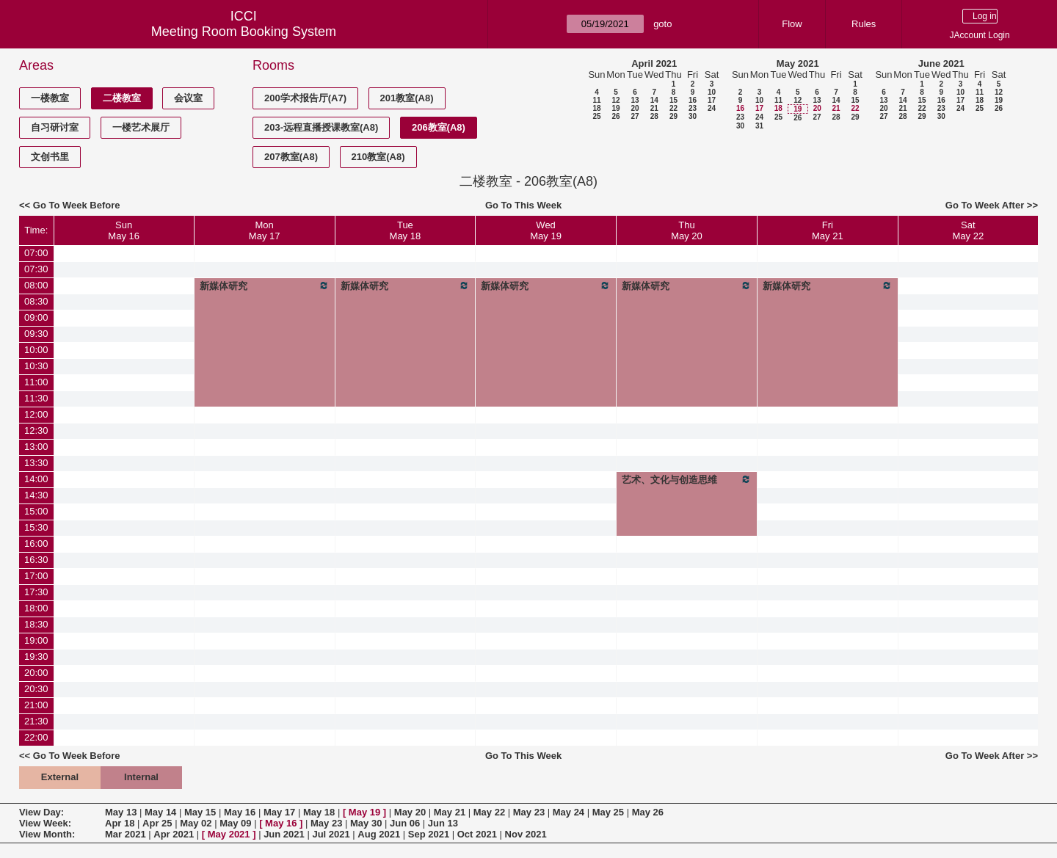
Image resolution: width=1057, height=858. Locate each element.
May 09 (235, 823)
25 (596, 116)
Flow (792, 23)
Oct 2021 (477, 834)
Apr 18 (119, 823)
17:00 (36, 575)
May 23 (529, 812)
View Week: (45, 823)
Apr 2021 (173, 834)
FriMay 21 (827, 230)
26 (615, 116)
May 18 (319, 812)
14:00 (36, 478)
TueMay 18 (405, 230)
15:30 (36, 527)
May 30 (366, 823)
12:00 (36, 414)
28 (654, 116)
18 (596, 108)
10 (712, 92)
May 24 (568, 812)
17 (712, 100)
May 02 (195, 823)
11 (596, 100)
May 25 (608, 812)
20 (635, 108)
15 (673, 100)
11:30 (36, 398)
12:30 (36, 430)
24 (712, 108)
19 (615, 108)
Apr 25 (157, 823)
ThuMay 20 (686, 230)
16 (693, 100)
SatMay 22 (968, 230)
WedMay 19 (546, 230)
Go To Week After (984, 205)
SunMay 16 (123, 230)
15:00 (36, 511)
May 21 (449, 812)
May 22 (489, 812)
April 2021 (654, 63)
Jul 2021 (330, 834)
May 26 (648, 812)
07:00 (36, 252)
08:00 (36, 285)
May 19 (364, 812)
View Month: (47, 834)
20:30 (36, 688)
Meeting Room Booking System (243, 31)
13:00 (36, 446)
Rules (863, 23)
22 (673, 108)
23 (693, 108)
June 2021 (941, 63)
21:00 (36, 704)
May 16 (239, 812)
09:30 (36, 333)
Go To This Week (523, 205)
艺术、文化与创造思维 (687, 479)
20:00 (36, 672)
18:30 (36, 624)
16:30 (36, 559)
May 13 (121, 812)
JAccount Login (980, 35)
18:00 (36, 608)
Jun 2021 (284, 834)
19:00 (36, 640)
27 (635, 116)
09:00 (36, 317)
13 (635, 100)
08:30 (36, 301)
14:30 (36, 495)
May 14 (160, 812)
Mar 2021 (125, 834)
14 (654, 100)
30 (693, 116)
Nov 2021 (526, 834)
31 (759, 126)
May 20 (410, 812)
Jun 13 (443, 823)
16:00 (36, 543)
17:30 (36, 591)
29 (673, 116)
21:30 (36, 721)
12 (615, 100)
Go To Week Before (76, 205)
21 (654, 108)
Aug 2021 (378, 834)
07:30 (36, 269)
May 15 (200, 812)
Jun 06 (405, 823)
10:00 (36, 349)
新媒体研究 (265, 285)
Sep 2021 (428, 834)
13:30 (36, 462)
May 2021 (798, 63)
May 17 (279, 812)
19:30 (36, 656)
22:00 (36, 737)
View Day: (41, 812)
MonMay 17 (264, 230)
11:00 (36, 382)
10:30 (36, 365)
